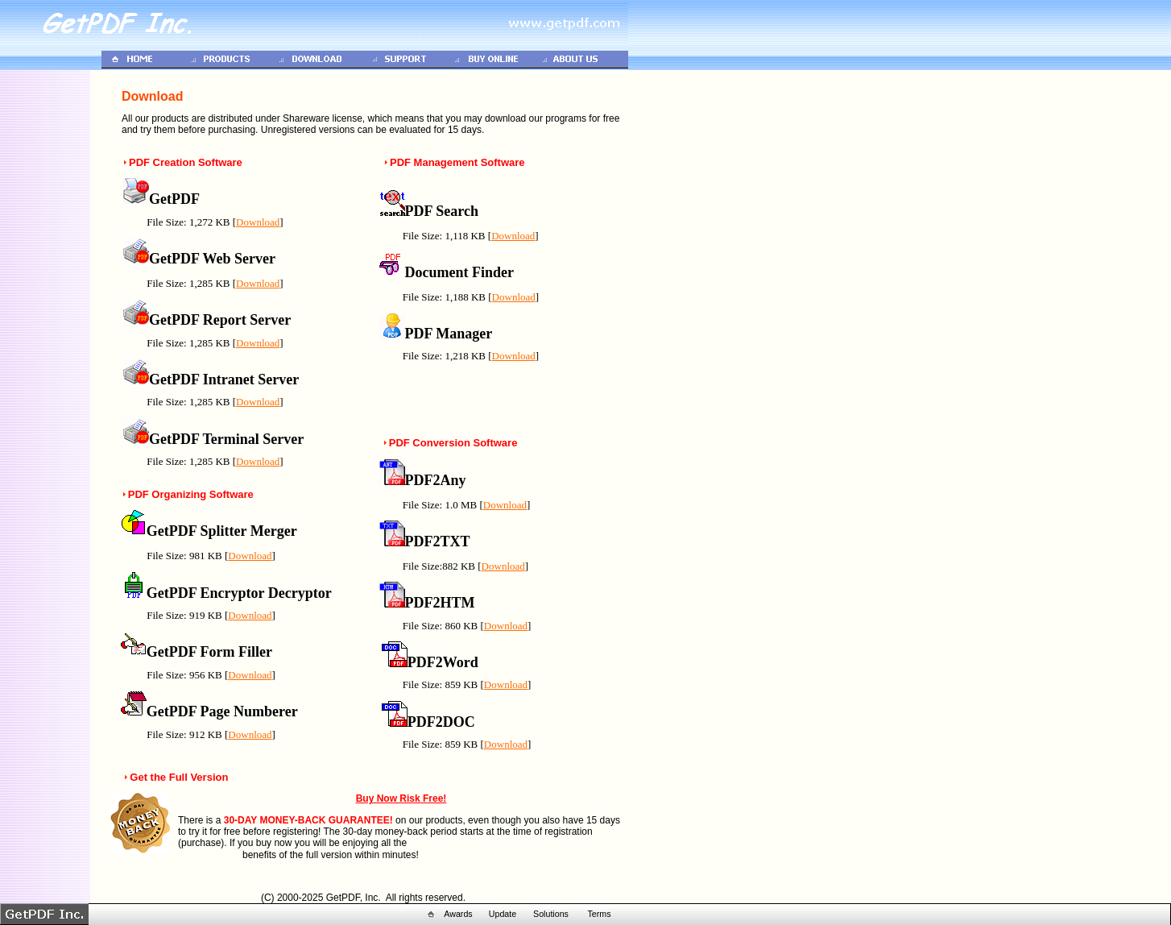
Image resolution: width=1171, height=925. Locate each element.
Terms (598, 914)
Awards (458, 914)
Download (257, 222)
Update (502, 914)
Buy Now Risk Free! (401, 798)
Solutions (551, 914)
